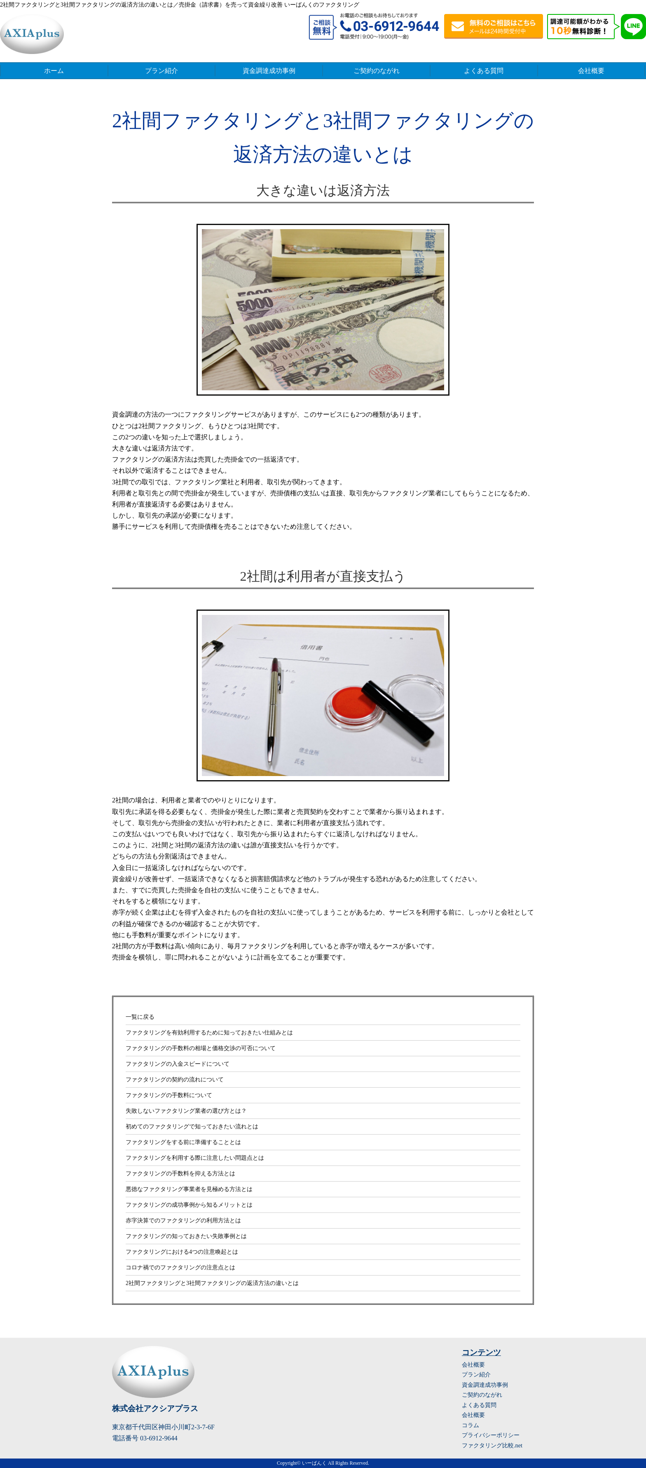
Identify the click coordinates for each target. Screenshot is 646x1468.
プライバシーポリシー (491, 1435)
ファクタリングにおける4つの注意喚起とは (182, 1252)
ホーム (54, 70)
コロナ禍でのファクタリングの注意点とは (180, 1267)
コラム (470, 1425)
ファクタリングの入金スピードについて (177, 1064)
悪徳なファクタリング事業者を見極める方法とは (189, 1189)
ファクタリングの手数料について (169, 1095)
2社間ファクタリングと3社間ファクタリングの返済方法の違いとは (212, 1283)
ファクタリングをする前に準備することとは (183, 1142)
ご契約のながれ (376, 70)
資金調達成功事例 (269, 70)
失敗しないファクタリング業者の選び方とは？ (186, 1111)
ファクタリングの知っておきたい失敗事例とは (186, 1236)
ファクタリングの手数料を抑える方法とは (180, 1173)
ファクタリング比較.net (492, 1445)
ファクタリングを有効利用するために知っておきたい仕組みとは (209, 1032)
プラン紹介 (161, 70)
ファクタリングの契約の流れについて (175, 1079)
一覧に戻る (140, 1017)
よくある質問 (483, 70)
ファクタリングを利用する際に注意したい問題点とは (195, 1158)
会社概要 (591, 70)
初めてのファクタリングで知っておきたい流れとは (192, 1126)
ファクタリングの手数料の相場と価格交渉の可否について (201, 1048)
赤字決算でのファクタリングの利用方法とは (183, 1220)
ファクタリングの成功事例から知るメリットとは (189, 1205)
